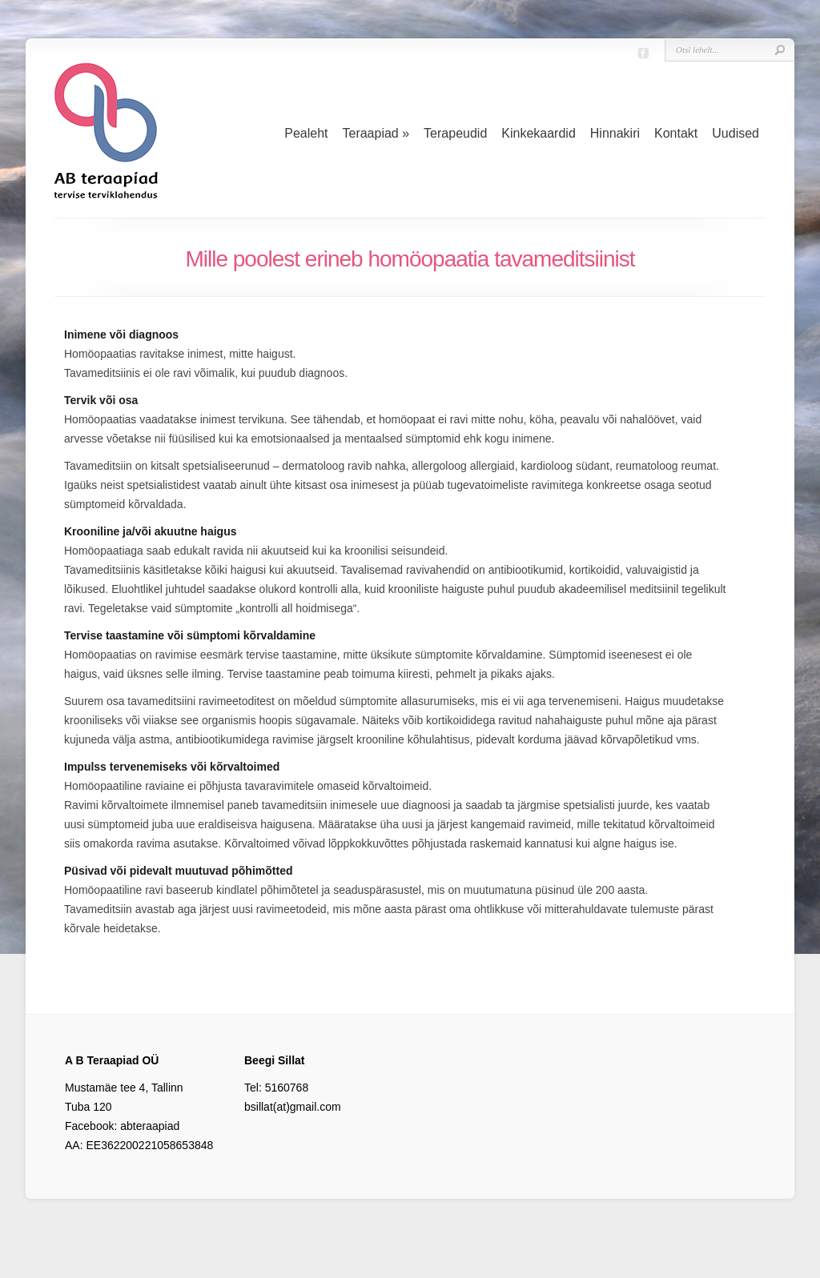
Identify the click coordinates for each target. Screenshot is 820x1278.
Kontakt (675, 133)
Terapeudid (455, 133)
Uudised (735, 133)
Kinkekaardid (538, 133)
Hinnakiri (615, 133)
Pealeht (306, 133)
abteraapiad (149, 1126)
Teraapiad (375, 133)
